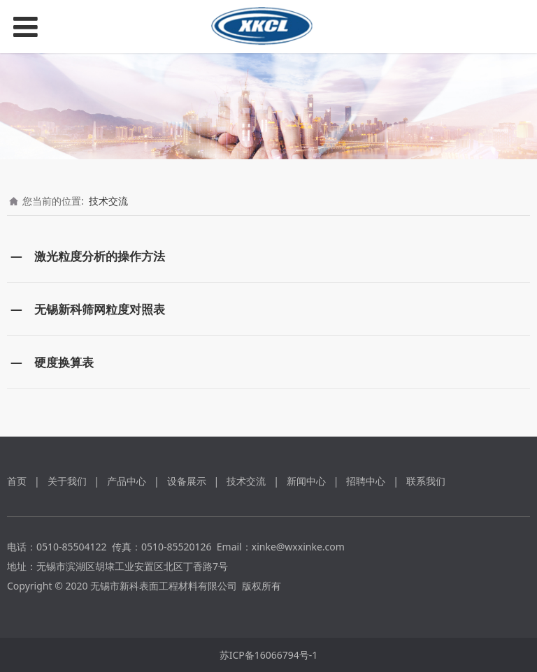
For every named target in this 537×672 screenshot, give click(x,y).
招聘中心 (365, 481)
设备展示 (186, 481)
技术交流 (108, 200)
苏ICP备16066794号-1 (269, 655)
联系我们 (425, 481)
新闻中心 (306, 481)
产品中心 (126, 481)
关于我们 (67, 481)
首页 (17, 481)
